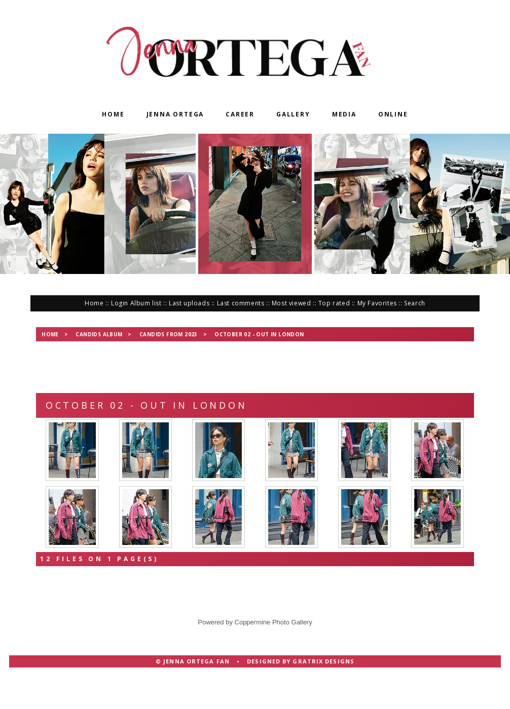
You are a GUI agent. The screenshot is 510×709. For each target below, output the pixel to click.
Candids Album (99, 334)
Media (344, 114)
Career (240, 114)
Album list (146, 303)
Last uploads (189, 303)
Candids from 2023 (168, 334)
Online (393, 114)
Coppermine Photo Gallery (273, 656)
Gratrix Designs (323, 695)
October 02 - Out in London (259, 334)
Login (119, 303)
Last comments (241, 303)
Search (414, 303)
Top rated (334, 303)
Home (113, 114)
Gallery (293, 114)
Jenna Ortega (175, 114)
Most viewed (291, 303)
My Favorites (377, 303)
